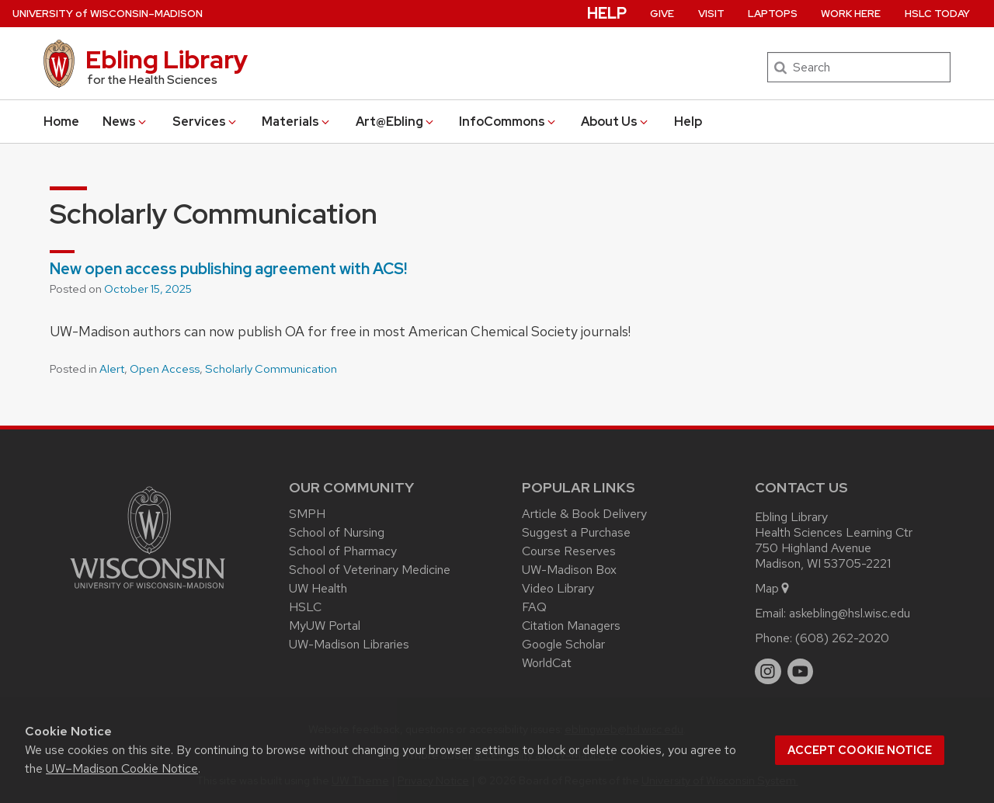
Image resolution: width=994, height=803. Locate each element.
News (125, 121)
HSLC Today (937, 13)
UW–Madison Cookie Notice (122, 768)
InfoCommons (508, 121)
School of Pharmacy (343, 551)
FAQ (534, 607)
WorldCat (547, 663)
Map (773, 588)
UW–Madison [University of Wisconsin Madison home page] (107, 13)
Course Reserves (569, 551)
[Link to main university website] (147, 591)
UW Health (318, 588)
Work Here (851, 13)
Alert (111, 369)
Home (61, 121)
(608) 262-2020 (842, 638)
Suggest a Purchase (576, 532)
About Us (615, 121)
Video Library (558, 588)
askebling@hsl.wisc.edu (849, 613)
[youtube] (800, 672)
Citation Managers (571, 625)
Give (662, 13)
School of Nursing (336, 532)
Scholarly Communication (271, 369)
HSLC (305, 607)
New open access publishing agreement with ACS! (228, 269)
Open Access (165, 369)
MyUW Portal (324, 625)
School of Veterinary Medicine (369, 569)
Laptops (773, 13)
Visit (711, 13)
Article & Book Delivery (584, 514)
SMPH (307, 514)
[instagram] (768, 672)
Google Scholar (563, 644)
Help (688, 121)
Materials (297, 121)
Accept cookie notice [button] (859, 750)
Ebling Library (166, 59)
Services (205, 121)
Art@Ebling (396, 121)
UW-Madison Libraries (349, 644)
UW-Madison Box (569, 569)
